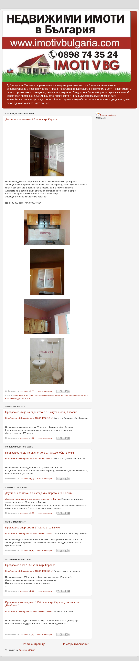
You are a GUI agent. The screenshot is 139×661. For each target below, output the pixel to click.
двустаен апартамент (44, 395)
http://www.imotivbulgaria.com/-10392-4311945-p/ (29, 458)
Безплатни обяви (108, 115)
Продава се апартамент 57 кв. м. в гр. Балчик (32, 527)
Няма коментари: (45, 391)
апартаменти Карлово (23, 395)
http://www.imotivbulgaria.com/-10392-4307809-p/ (29, 533)
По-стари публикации (75, 643)
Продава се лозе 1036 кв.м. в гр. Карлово (30, 565)
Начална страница (33, 643)
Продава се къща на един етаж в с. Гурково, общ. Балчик (39, 452)
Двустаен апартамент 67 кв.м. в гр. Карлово (31, 119)
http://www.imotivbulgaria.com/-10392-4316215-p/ (29, 418)
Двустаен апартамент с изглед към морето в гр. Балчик (38, 493)
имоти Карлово (61, 395)
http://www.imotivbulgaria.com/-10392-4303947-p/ (29, 611)
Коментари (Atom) (27, 650)
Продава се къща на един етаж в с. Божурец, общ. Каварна (41, 412)
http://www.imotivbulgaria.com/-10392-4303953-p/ (29, 571)
